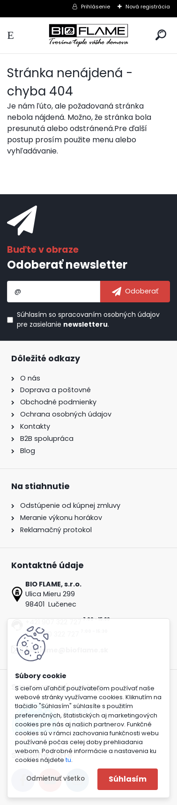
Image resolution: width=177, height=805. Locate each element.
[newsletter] (135, 291)
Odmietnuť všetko (55, 778)
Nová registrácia (147, 6)
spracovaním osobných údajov (109, 314)
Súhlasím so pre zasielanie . (88, 319)
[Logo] (88, 35)
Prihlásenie (95, 6)
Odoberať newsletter (67, 264)
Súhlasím (128, 779)
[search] (161, 35)
